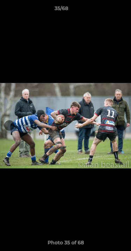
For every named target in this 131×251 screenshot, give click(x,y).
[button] (106, 10)
